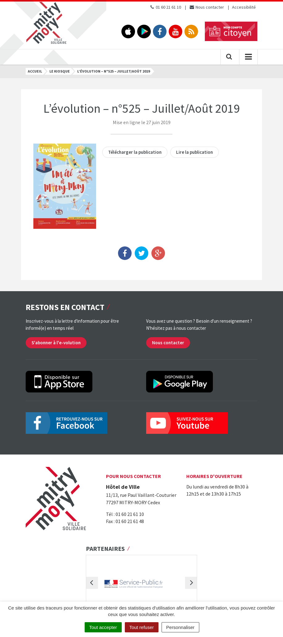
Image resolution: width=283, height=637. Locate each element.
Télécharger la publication (135, 152)
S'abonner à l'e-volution (56, 343)
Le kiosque (59, 71)
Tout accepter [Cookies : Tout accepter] (103, 627)
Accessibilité (244, 7)
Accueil (35, 71)
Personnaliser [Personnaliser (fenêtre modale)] (180, 627)
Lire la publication (194, 152)
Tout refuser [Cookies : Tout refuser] (141, 627)
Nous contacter (206, 7)
